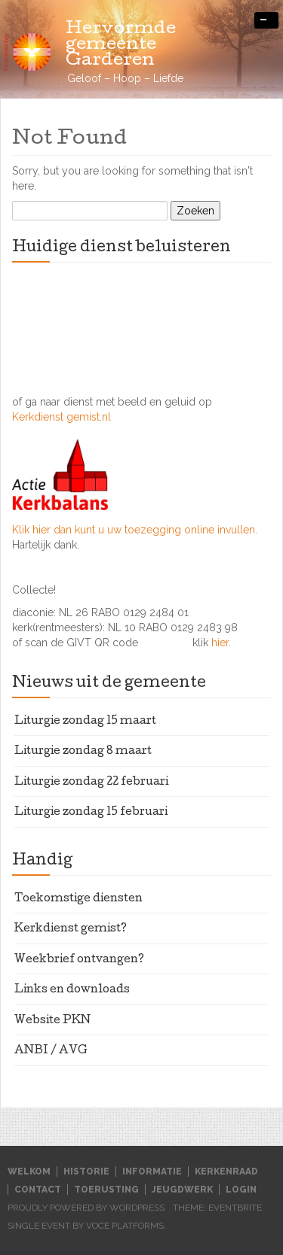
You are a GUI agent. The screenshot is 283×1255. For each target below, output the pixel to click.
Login (241, 1189)
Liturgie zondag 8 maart (83, 751)
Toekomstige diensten (78, 899)
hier (220, 643)
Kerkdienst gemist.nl (61, 417)
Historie (86, 1171)
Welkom (29, 1171)
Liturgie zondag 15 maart (85, 721)
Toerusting (106, 1189)
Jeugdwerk (182, 1189)
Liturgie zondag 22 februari (91, 782)
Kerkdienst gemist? (70, 929)
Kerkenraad (226, 1171)
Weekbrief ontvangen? (79, 960)
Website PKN (52, 1021)
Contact (37, 1189)
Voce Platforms (125, 1225)
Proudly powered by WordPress (86, 1207)
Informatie (152, 1171)
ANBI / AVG (51, 1051)
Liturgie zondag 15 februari (91, 812)
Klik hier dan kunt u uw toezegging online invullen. (134, 530)
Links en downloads (72, 990)
